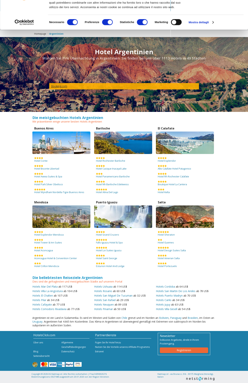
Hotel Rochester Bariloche (110, 159)
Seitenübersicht (41, 356)
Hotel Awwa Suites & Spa (48, 175)
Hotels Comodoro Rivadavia (49, 309)
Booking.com (59, 86)
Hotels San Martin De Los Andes (175, 291)
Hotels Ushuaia (103, 286)
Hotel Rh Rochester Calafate (173, 175)
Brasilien (193, 318)
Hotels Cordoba (165, 286)
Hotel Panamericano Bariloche (113, 175)
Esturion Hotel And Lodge (110, 265)
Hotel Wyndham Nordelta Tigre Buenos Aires (59, 191)
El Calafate (166, 128)
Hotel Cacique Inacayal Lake (111, 167)
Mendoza (41, 202)
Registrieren (184, 350)
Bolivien (164, 318)
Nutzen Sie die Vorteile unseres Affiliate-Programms (122, 347)
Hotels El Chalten (42, 295)
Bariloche (103, 128)
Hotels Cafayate (42, 304)
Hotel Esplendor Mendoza (49, 233)
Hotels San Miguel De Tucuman (113, 295)
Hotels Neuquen (104, 304)
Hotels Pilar (39, 300)
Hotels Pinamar (103, 309)
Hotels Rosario (103, 291)
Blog (35, 351)
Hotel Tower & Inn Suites (48, 241)
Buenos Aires (44, 128)
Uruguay (37, 321)
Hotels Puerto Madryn (169, 295)
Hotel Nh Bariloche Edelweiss (112, 183)
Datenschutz (67, 351)
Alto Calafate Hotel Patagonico (174, 167)
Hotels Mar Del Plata (45, 286)
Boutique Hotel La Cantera (172, 183)
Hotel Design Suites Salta (172, 249)
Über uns (38, 342)
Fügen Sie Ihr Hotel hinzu (108, 342)
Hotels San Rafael (105, 300)
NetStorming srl (200, 378)
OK (217, 9)
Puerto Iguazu (106, 202)
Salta (162, 202)
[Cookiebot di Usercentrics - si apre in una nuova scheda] (24, 47)
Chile (124, 318)
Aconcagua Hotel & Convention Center (55, 257)
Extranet (99, 351)
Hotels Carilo (163, 300)
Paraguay (176, 318)
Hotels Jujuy (163, 304)
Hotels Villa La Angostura (47, 291)
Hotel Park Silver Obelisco (48, 183)
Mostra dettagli (199, 46)
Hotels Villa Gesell (166, 309)
